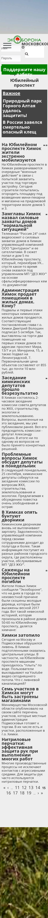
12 (24, 787)
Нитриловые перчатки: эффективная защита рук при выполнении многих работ (20, 749)
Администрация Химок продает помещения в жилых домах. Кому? (20, 298)
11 (17, 787)
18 (22, 793)
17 (15, 793)
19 (29, 793)
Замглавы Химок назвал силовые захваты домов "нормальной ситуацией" (21, 221)
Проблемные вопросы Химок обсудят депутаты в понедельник (22, 460)
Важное (11, 93)
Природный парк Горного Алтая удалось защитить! (22, 108)
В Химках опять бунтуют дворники (19, 516)
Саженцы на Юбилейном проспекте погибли (16, 575)
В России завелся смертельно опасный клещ (22, 127)
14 (37, 787)
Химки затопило (21, 635)
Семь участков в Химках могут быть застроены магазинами (20, 694)
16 (8, 793)
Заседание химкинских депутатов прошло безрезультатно (20, 385)
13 (31, 787)
